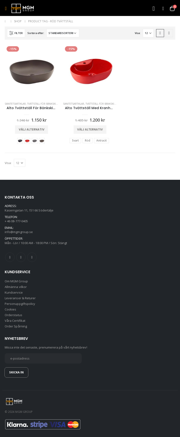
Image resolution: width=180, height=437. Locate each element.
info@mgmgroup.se (19, 232)
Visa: (138, 33)
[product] (31, 71)
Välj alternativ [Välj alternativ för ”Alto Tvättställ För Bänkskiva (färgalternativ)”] (32, 129)
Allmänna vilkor (16, 287)
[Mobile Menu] (7, 8)
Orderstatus (13, 315)
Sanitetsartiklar (15, 103)
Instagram (32, 257)
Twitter (21, 257)
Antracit (35, 141)
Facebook (10, 257)
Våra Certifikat (15, 320)
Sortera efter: (35, 33)
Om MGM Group (16, 281)
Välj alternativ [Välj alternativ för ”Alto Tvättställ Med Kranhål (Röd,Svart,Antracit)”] (90, 129)
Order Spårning (16, 326)
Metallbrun (42, 141)
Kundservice (14, 292)
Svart (20, 141)
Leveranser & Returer (20, 298)
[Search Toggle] (153, 8)
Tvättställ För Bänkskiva (43, 103)
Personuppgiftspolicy (20, 304)
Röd (27, 141)
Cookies (10, 309)
